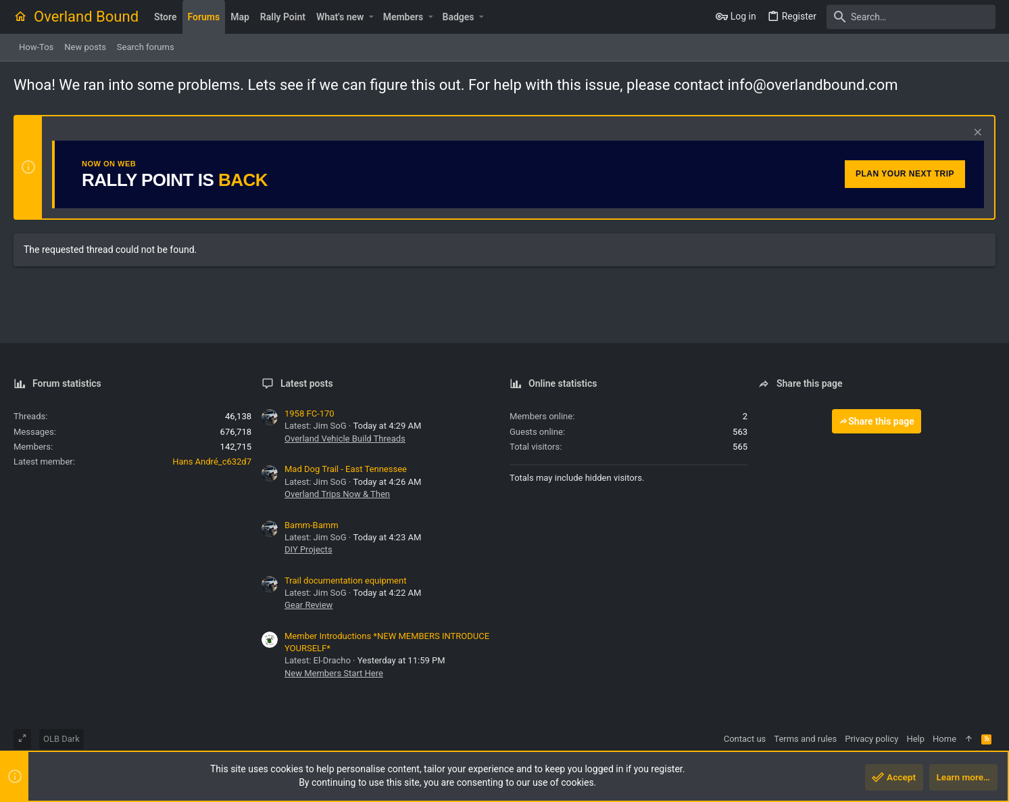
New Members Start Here (334, 673)
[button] (370, 16)
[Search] (911, 17)
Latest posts (306, 383)
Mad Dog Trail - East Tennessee (346, 469)
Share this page (876, 421)
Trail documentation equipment (345, 580)
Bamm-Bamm (312, 525)
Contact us (745, 739)
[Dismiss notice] (976, 133)
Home (944, 739)
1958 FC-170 (310, 413)
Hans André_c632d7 (211, 461)
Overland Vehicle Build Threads (345, 438)
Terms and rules (805, 739)
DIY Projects (309, 549)
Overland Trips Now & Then (337, 494)
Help (915, 739)
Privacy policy (871, 739)
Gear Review (309, 605)
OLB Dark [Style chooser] (61, 739)
